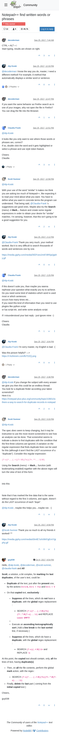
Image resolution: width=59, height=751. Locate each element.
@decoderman (9, 71)
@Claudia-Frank (38, 203)
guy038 (11, 560)
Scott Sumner (14, 179)
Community (30, 5)
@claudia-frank (9, 568)
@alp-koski (13, 565)
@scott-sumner (43, 565)
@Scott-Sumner (10, 530)
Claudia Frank (14, 128)
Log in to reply (47, 29)
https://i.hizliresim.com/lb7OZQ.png (19, 356)
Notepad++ (42, 722)
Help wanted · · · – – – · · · (14, 24)
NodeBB (27, 730)
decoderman (13, 40)
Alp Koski (12, 66)
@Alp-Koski (7, 133)
